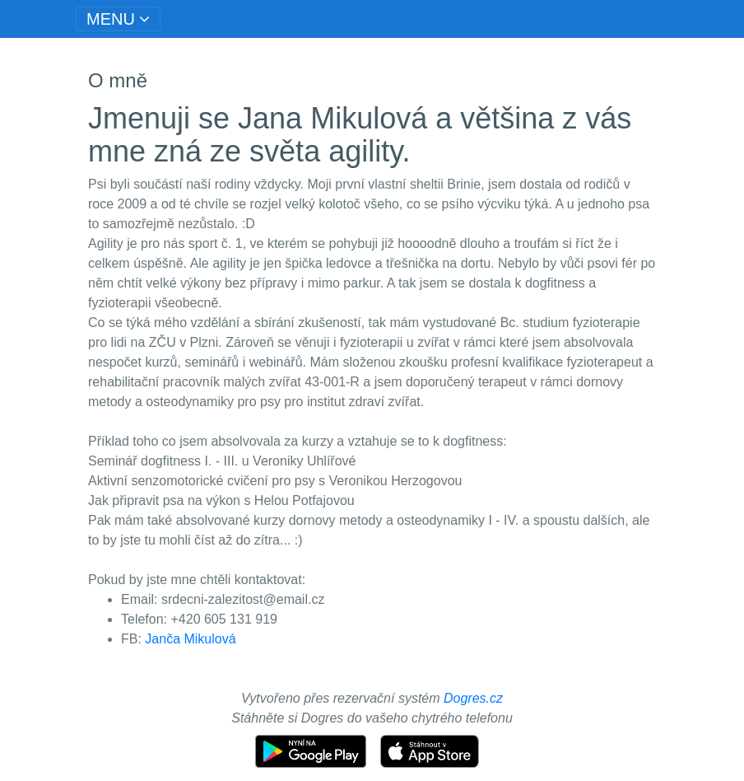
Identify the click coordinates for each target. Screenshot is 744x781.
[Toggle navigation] (118, 19)
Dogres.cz (473, 698)
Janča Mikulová (190, 639)
